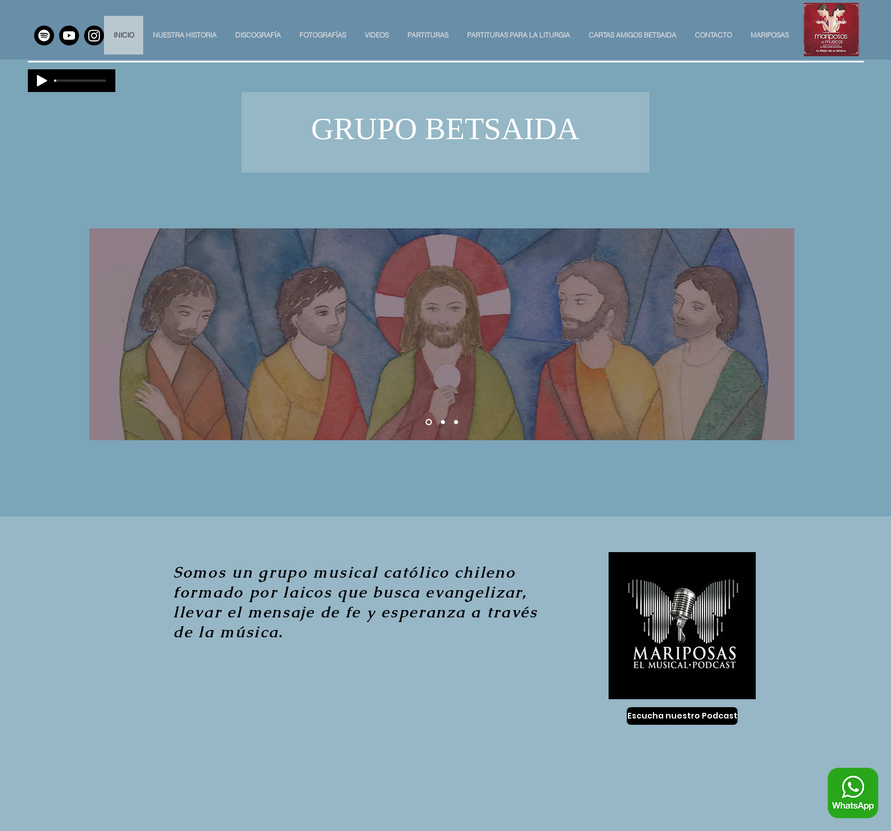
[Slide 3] (456, 422)
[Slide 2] (443, 422)
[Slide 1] (429, 422)
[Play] (42, 80)
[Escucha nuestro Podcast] (682, 716)
